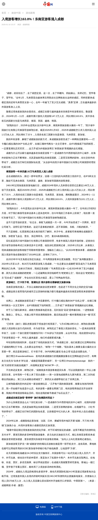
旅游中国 (16, 13)
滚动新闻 (30, 13)
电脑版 (43, 507)
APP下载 (58, 507)
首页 (4, 13)
